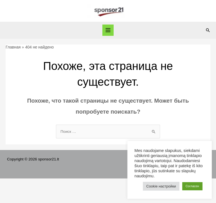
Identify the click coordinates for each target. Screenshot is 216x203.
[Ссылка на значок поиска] (207, 30)
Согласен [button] (192, 186)
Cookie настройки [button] (161, 186)
